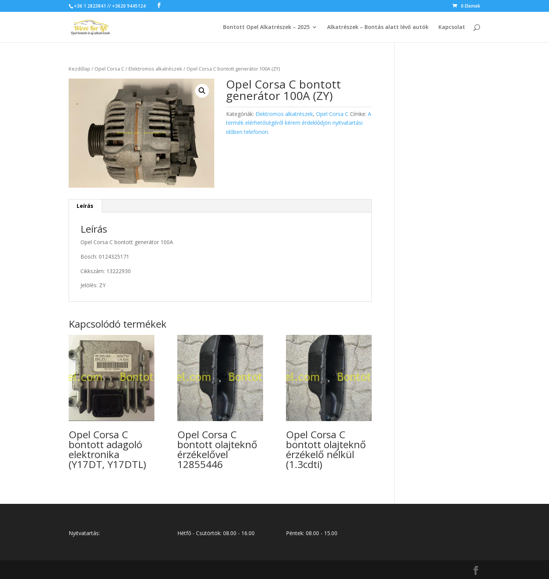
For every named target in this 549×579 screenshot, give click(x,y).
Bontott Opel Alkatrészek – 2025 (266, 27)
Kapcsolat (451, 27)
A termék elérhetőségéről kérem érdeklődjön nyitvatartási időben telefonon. (298, 123)
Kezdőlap (79, 68)
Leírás (85, 205)
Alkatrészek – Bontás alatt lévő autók (378, 27)
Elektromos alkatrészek (155, 68)
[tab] (85, 205)
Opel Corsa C (109, 68)
